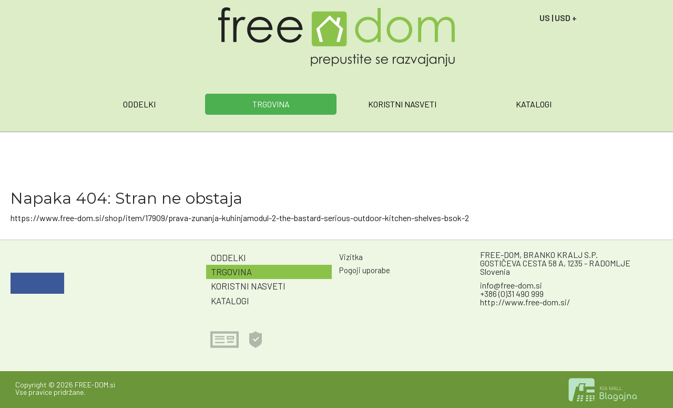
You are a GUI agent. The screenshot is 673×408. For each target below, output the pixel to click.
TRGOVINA (271, 104)
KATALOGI (534, 104)
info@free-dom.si (511, 285)
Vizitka (351, 257)
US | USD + (558, 18)
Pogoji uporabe (364, 270)
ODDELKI (139, 104)
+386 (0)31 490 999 (512, 293)
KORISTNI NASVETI (402, 104)
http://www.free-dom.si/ (525, 302)
